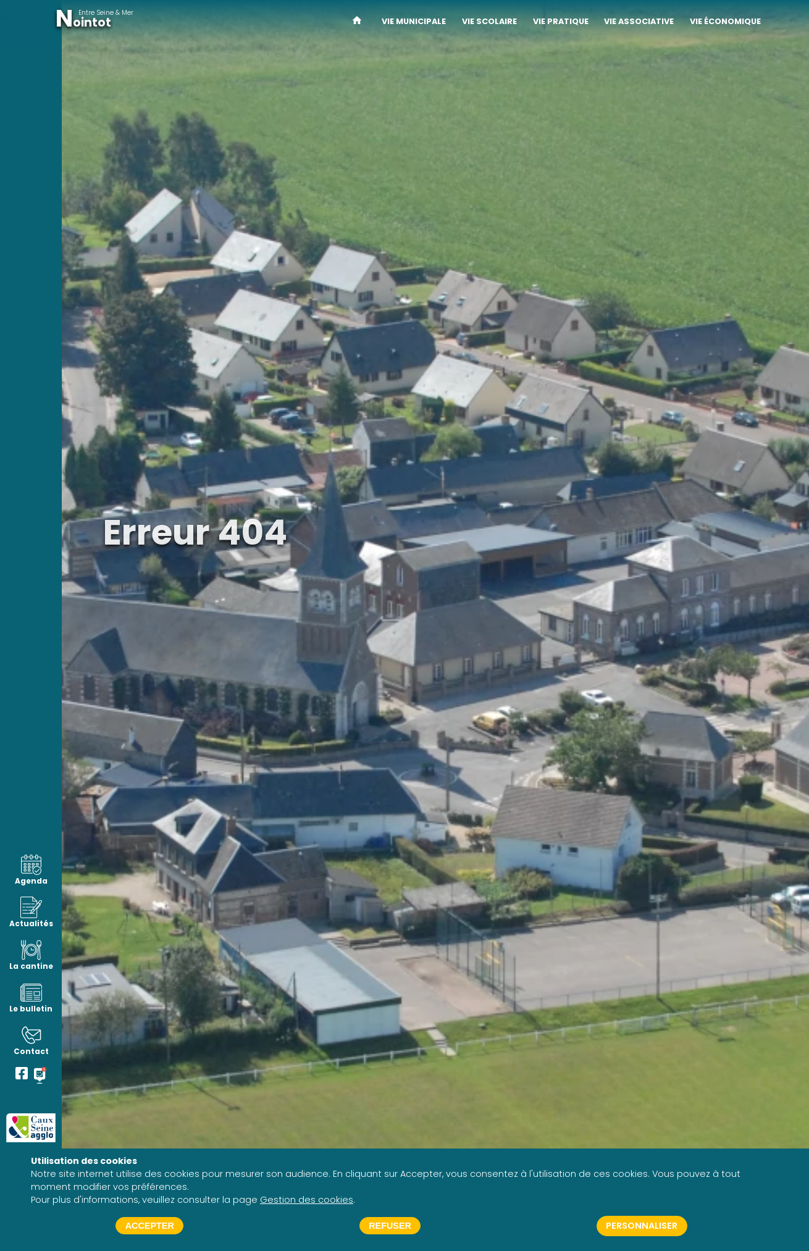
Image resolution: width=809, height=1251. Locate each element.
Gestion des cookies (306, 1200)
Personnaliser (641, 1226)
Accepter (149, 1226)
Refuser (390, 1226)
